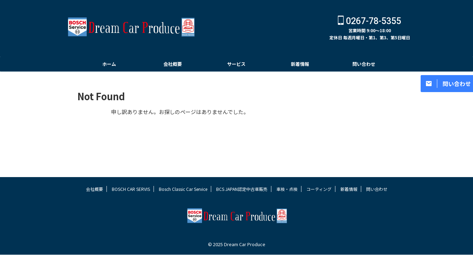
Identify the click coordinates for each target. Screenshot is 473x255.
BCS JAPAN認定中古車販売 (241, 189)
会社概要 (172, 64)
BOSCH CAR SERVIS (131, 189)
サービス (236, 64)
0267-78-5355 (369, 21)
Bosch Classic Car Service (183, 189)
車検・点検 (287, 189)
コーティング (318, 189)
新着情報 (300, 64)
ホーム (109, 64)
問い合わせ (363, 64)
